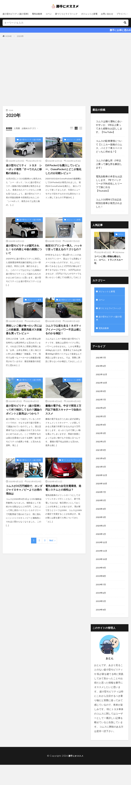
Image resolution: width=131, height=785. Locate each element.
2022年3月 (101, 444)
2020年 (20, 36)
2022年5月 (101, 426)
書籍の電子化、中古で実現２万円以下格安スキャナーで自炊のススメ (63, 411)
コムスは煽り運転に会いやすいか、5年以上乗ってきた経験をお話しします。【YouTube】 (109, 126)
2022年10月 (102, 391)
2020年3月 (101, 532)
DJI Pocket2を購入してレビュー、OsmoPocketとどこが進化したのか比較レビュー (63, 169)
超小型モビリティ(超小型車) (18, 13)
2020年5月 (101, 515)
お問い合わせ (121, 13)
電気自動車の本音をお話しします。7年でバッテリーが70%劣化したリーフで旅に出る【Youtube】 (109, 183)
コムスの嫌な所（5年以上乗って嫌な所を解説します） (109, 164)
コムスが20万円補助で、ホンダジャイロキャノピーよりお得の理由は (24, 496)
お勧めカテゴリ (32, 128)
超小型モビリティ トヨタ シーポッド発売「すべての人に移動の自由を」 (23, 169)
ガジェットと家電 (101, 13)
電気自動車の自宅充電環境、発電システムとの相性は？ (63, 494)
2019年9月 (101, 585)
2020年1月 (101, 550)
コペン (55, 13)
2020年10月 (102, 497)
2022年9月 (101, 400)
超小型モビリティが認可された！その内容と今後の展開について (23, 250)
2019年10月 (102, 576)
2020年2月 (101, 541)
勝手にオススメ (76, 776)
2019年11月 (102, 568)
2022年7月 (101, 408)
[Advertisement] (65, 74)
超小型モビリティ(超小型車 (109, 324)
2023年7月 (101, 364)
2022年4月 (101, 435)
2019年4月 (101, 629)
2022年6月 (101, 417)
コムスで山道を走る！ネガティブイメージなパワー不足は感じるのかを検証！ (63, 331)
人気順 (18, 128)
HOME (8, 36)
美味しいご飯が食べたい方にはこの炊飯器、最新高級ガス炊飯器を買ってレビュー (23, 331)
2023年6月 (101, 373)
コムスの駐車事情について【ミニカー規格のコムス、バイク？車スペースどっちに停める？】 (109, 146)
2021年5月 (101, 479)
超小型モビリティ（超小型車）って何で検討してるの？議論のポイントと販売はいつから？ (23, 414)
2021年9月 (101, 461)
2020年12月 (102, 488)
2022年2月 (101, 453)
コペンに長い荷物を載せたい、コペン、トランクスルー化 (108, 260)
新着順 (9, 128)
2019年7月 (101, 603)
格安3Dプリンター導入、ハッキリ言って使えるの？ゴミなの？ (63, 250)
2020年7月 (101, 506)
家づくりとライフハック (75, 13)
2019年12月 (102, 559)
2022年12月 (102, 382)
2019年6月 (101, 612)
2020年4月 (101, 523)
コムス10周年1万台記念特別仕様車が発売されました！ (109, 203)
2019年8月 (101, 594)
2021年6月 (101, 470)
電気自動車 (42, 13)
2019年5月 (101, 621)
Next (51, 548)
